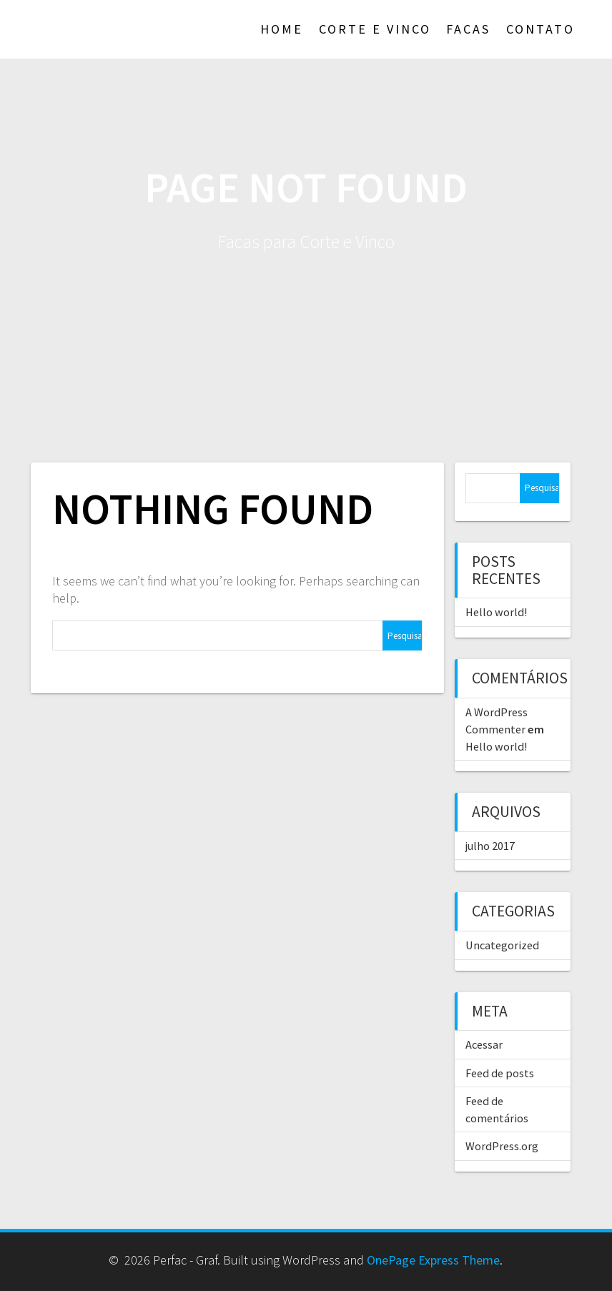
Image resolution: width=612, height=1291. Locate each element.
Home (281, 29)
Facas (468, 29)
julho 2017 (490, 846)
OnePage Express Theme (433, 1260)
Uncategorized (502, 945)
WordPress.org (501, 1146)
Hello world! (496, 612)
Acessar (484, 1044)
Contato (540, 29)
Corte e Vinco (375, 29)
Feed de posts (499, 1073)
